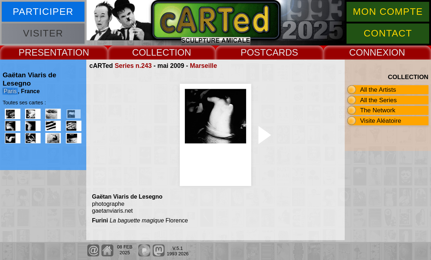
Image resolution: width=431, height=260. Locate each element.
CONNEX (369, 52)
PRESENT (40, 52)
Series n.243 (133, 65)
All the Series (378, 100)
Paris (10, 91)
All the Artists (378, 89)
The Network (377, 110)
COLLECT (153, 52)
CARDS (282, 52)
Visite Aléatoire (380, 120)
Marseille (203, 65)
